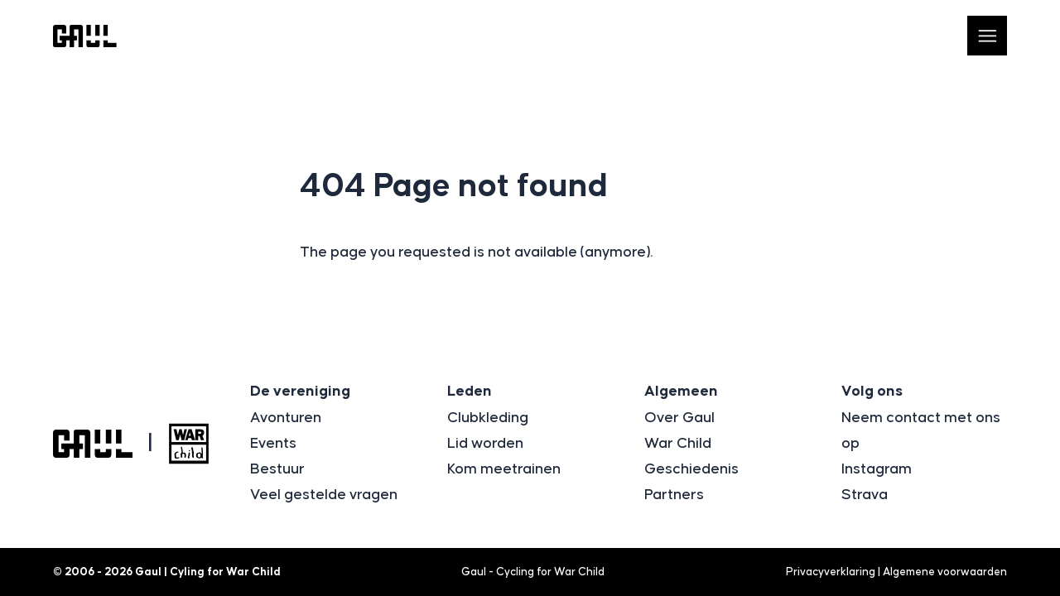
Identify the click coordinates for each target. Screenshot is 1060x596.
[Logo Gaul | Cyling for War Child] (85, 36)
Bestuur (277, 469)
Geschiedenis (691, 469)
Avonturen (285, 418)
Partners (674, 495)
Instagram (876, 469)
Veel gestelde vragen (324, 495)
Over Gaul (679, 418)
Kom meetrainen (504, 469)
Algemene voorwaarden (945, 572)
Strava (864, 495)
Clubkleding (487, 418)
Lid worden (485, 443)
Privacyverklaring (830, 572)
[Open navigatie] (987, 35)
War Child (677, 443)
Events (273, 443)
